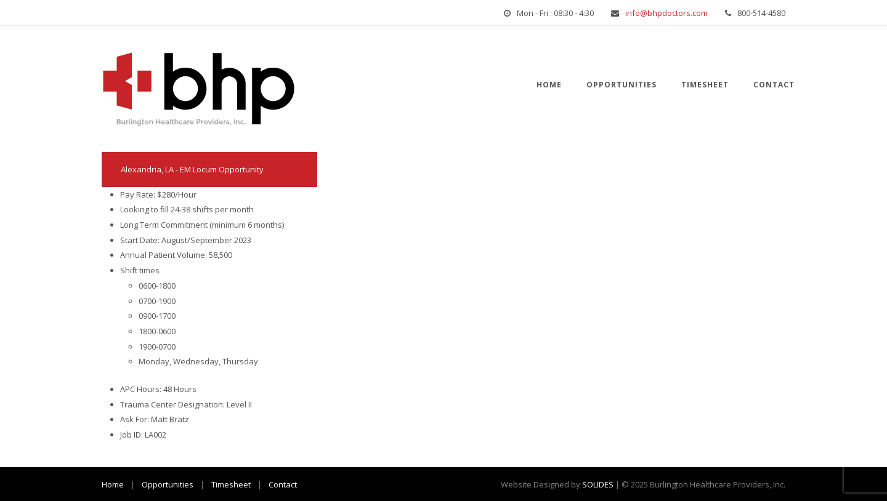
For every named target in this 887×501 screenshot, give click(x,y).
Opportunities (621, 84)
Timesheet (705, 84)
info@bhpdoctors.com (666, 12)
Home (549, 84)
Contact (774, 84)
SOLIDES (598, 484)
